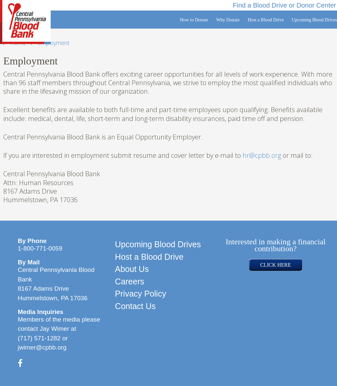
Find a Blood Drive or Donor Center (284, 5)
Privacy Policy (140, 293)
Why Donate (228, 19)
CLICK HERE (275, 265)
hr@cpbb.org (262, 155)
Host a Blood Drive (266, 19)
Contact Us (135, 306)
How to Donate (194, 19)
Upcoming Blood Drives (314, 19)
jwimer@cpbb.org (42, 347)
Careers (129, 281)
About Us (132, 269)
